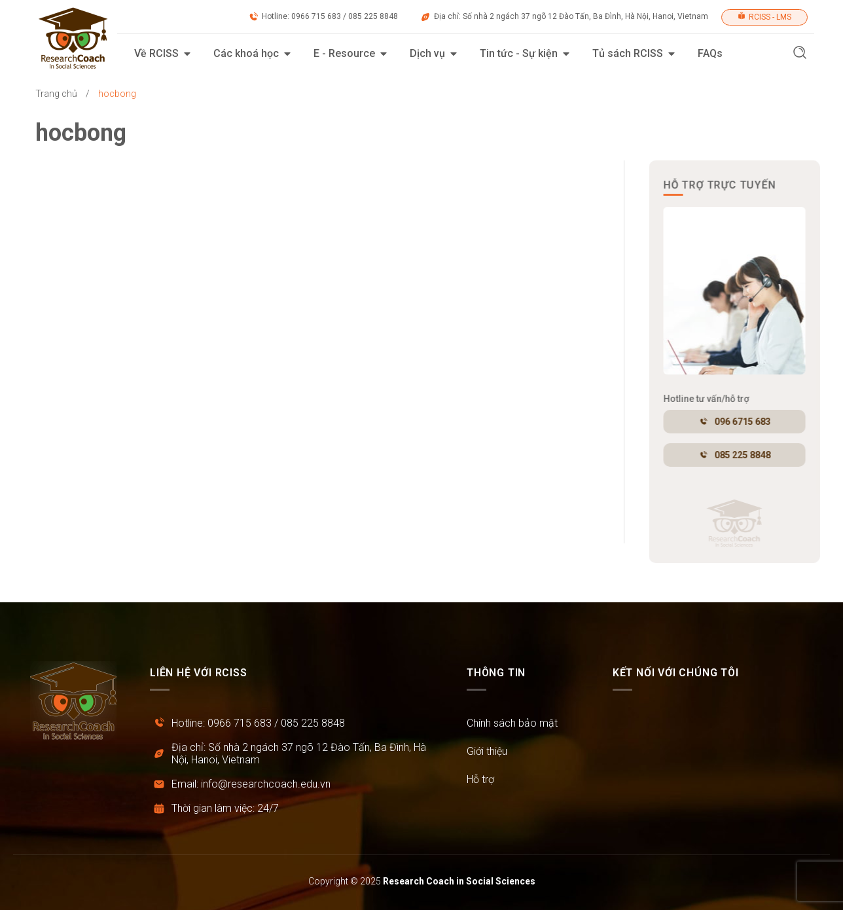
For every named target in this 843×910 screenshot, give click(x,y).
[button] (800, 54)
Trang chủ (56, 93)
